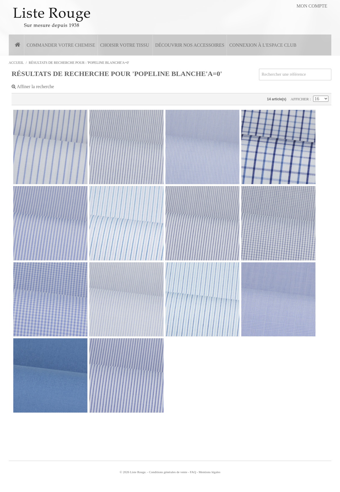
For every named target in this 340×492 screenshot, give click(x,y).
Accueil (16, 63)
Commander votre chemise (61, 45)
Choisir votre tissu (124, 45)
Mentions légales (209, 472)
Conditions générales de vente (168, 472)
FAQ (193, 472)
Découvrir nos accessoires (189, 45)
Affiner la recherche (33, 86)
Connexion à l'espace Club (262, 45)
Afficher (300, 99)
